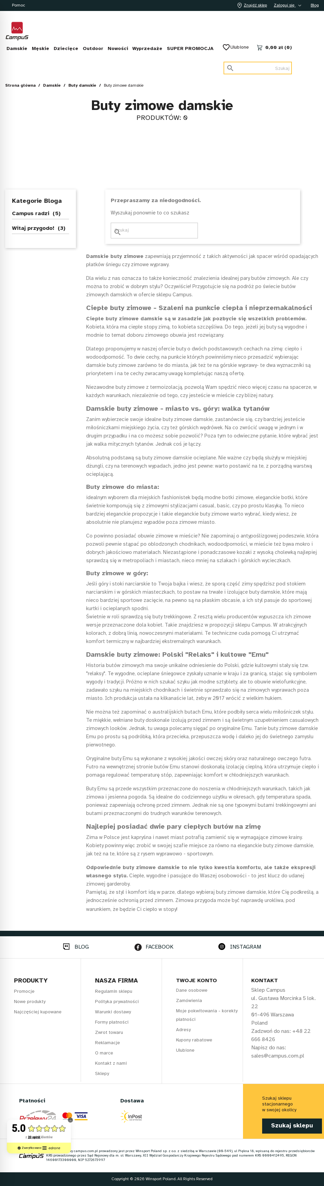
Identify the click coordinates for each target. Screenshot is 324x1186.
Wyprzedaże (147, 48)
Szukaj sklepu (292, 1126)
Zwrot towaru (109, 1032)
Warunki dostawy (113, 1012)
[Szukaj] (258, 68)
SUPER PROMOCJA (190, 48)
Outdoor (93, 48)
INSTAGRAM (245, 947)
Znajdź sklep (251, 5)
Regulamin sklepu (113, 991)
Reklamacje (107, 1043)
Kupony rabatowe (194, 1040)
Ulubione (236, 47)
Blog (315, 5)
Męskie (40, 48)
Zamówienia (189, 1000)
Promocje (24, 991)
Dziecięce (66, 48)
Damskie (16, 48)
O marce (104, 1053)
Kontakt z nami (111, 1063)
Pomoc (18, 5)
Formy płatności (112, 1022)
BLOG (82, 947)
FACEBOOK (159, 947)
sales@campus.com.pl (277, 1056)
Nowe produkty (29, 1001)
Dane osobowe (191, 990)
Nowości (118, 48)
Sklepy (102, 1073)
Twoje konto (196, 981)
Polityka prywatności (117, 1001)
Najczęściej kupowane (38, 1012)
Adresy (183, 1030)
